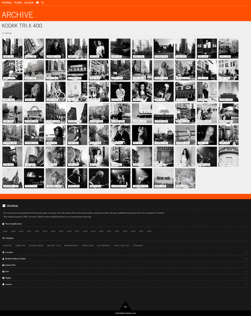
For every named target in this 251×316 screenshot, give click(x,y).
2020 (101, 231)
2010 (21, 231)
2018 (85, 231)
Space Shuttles (122, 245)
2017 (77, 231)
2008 (5, 231)
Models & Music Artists (124, 259)
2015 (61, 231)
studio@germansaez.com (125, 313)
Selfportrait (103, 245)
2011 (29, 231)
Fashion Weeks (36, 245)
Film (124, 271)
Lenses (124, 284)
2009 (13, 231)
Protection (87, 245)
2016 (69, 231)
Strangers (138, 245)
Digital (124, 278)
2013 (45, 231)
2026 (149, 231)
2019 (93, 231)
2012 (37, 231)
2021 (109, 231)
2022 (117, 231)
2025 (141, 231)
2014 (53, 231)
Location (124, 252)
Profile (18, 2)
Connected (20, 245)
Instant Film (54, 245)
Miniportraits (71, 245)
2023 (125, 231)
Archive (28, 2)
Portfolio (7, 2)
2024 (133, 231)
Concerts (7, 245)
